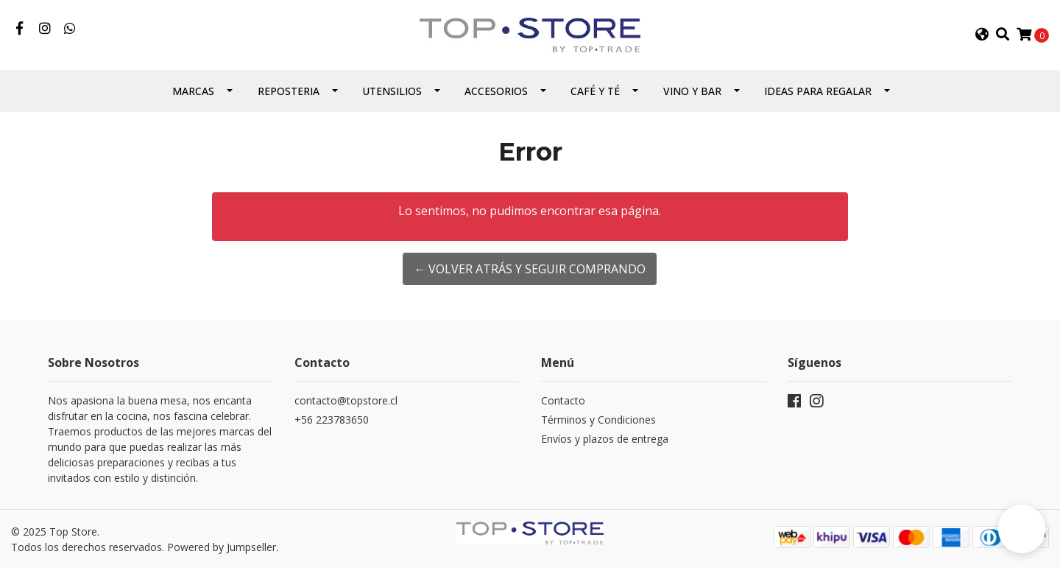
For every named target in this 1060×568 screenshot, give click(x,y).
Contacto (563, 400)
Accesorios (496, 91)
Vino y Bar (692, 91)
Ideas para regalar (818, 91)
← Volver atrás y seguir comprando (530, 269)
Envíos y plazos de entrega (604, 439)
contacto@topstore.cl (346, 400)
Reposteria (288, 91)
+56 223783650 (331, 420)
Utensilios (392, 91)
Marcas (193, 91)
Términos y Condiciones (598, 420)
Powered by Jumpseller (221, 547)
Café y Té (595, 91)
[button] (981, 34)
